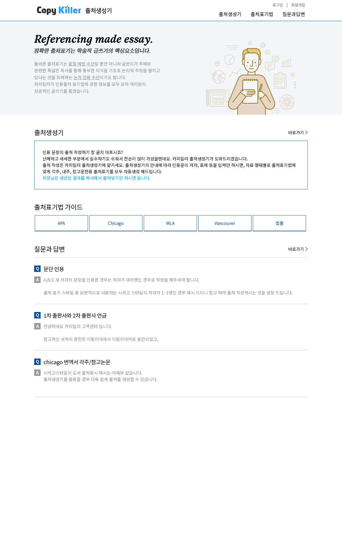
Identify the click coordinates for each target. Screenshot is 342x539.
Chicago (116, 223)
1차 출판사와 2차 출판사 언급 (75, 315)
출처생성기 (230, 14)
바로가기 (298, 132)
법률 (279, 223)
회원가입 (298, 4)
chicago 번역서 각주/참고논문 (77, 362)
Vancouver (225, 223)
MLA (170, 223)
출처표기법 (262, 14)
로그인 (278, 4)
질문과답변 (293, 14)
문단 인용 (54, 269)
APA (61, 223)
